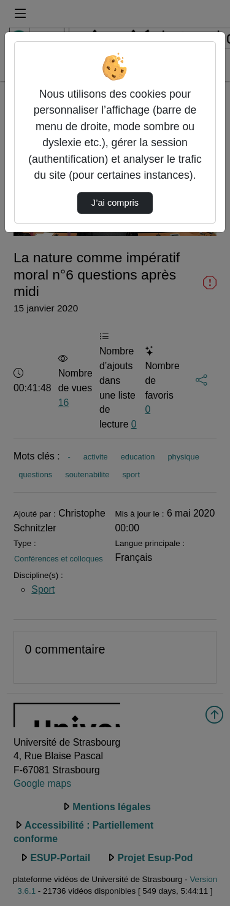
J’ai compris (115, 203)
